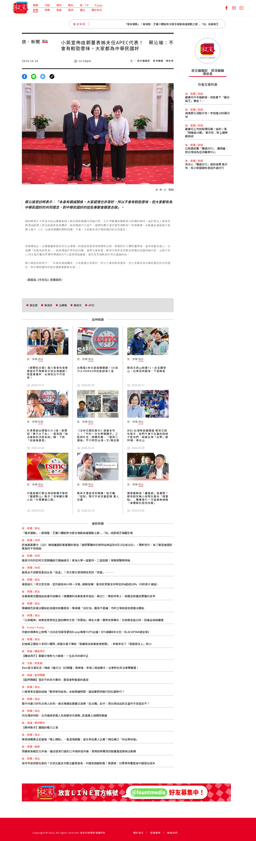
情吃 (59, 5)
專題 (35, 5)
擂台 (82, 10)
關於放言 (97, 10)
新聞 (35, 10)
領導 (47, 10)
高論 (59, 10)
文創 (47, 5)
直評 (70, 10)
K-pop (98, 5)
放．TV (84, 5)
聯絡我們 (172, 832)
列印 (171, 190)
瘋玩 (70, 5)
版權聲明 (155, 832)
